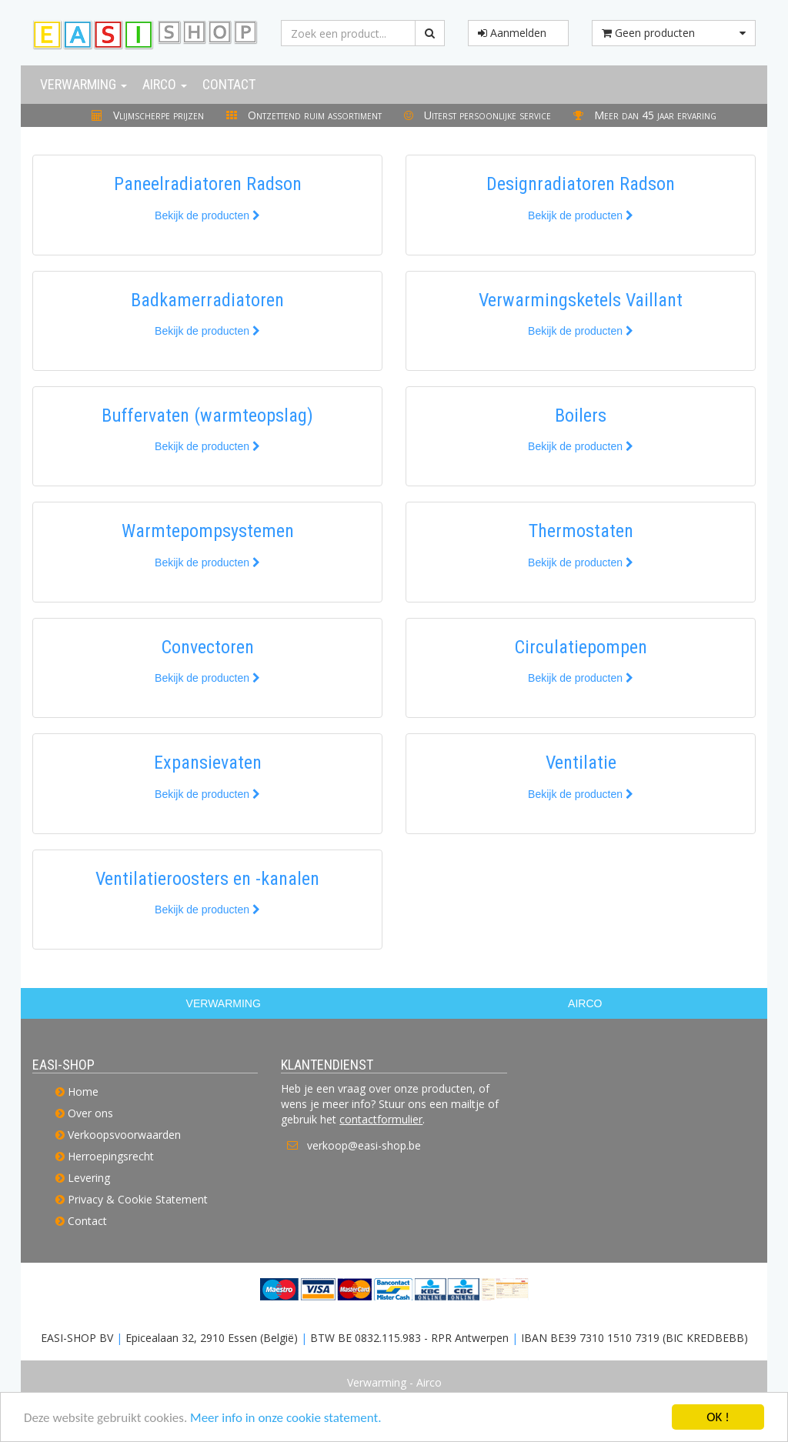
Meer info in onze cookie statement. (285, 1418)
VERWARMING (223, 1003)
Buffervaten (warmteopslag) (207, 415)
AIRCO (585, 1003)
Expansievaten (208, 762)
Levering (89, 1177)
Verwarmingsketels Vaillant (581, 300)
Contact (228, 84)
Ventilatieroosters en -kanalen (207, 879)
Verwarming (83, 84)
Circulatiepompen (581, 647)
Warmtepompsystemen (208, 531)
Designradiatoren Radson (580, 184)
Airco (164, 84)
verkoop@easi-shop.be (364, 1145)
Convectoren (208, 647)
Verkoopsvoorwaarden (124, 1134)
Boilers (580, 415)
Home (83, 1091)
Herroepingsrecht (111, 1156)
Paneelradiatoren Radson (208, 184)
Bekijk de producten (207, 215)
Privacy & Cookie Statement (138, 1199)
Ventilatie (581, 762)
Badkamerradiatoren (207, 300)
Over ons (90, 1113)
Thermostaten (581, 531)
